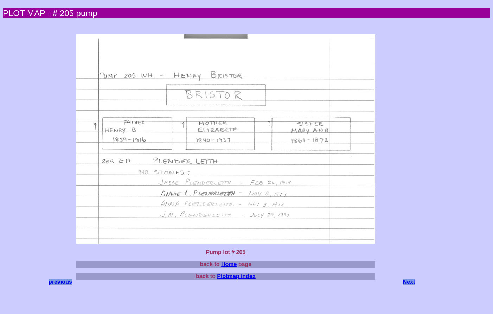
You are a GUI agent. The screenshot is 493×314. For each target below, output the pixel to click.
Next (409, 282)
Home (229, 264)
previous (60, 282)
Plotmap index (236, 276)
